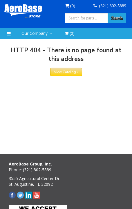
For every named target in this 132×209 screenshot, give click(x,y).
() (70, 33)
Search (116, 18)
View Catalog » (66, 72)
